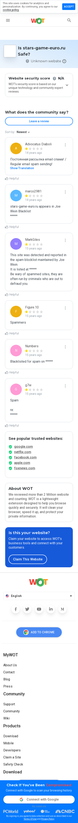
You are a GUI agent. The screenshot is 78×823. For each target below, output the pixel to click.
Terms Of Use (30, 819)
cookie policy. (11, 10)
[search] (69, 20)
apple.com (22, 463)
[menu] (8, 20)
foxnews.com (24, 468)
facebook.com (25, 457)
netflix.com (22, 452)
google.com (23, 447)
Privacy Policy (47, 819)
